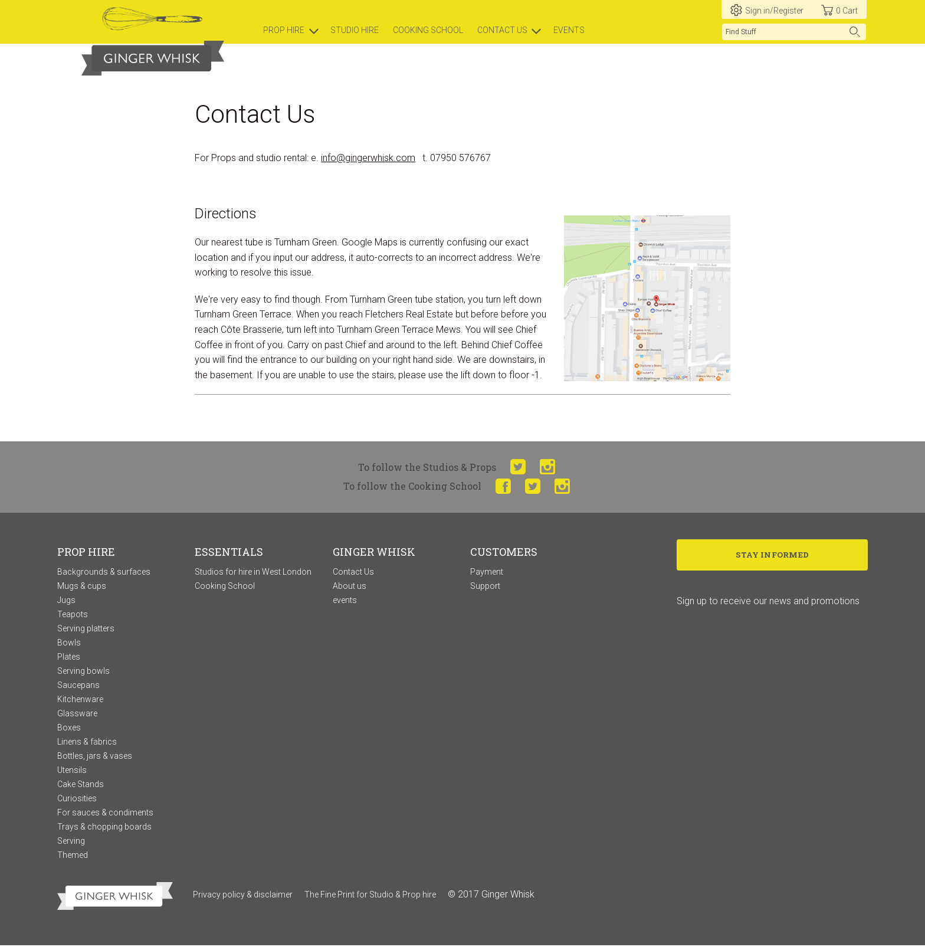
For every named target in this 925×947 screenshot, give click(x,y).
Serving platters (85, 629)
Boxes (69, 728)
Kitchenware (80, 700)
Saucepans (78, 686)
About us (349, 587)
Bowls (69, 643)
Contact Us (353, 573)
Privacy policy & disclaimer (243, 895)
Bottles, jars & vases (94, 757)
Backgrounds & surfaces (103, 573)
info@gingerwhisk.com (368, 159)
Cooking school (428, 30)
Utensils (72, 771)
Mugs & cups (81, 587)
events (345, 601)
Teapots (72, 615)
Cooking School (225, 587)
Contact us (502, 30)
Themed (72, 856)
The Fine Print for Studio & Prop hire (370, 895)
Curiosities (77, 799)
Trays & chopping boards (104, 828)
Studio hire (354, 30)
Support (485, 587)
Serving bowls (83, 672)
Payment (486, 573)
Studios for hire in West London (253, 573)
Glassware (77, 714)
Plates (68, 658)
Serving (71, 842)
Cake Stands (80, 785)
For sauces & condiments (105, 813)
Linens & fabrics (87, 743)
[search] (794, 32)
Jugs (66, 601)
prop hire (283, 30)
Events (569, 30)
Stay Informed (772, 556)
